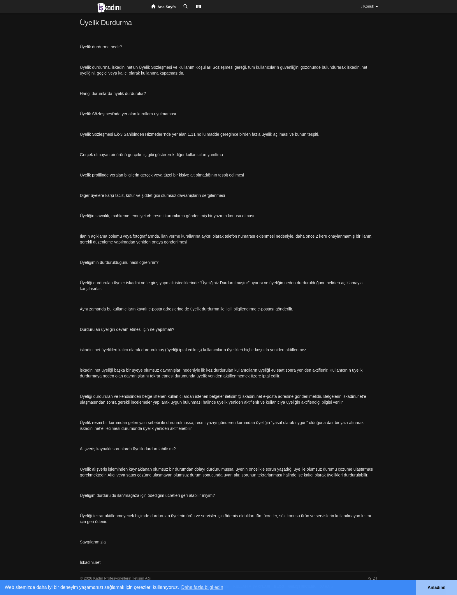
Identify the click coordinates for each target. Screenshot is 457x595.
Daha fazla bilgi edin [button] (202, 587)
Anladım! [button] (437, 587)
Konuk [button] (369, 6)
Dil (372, 578)
